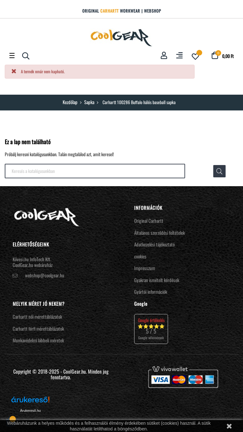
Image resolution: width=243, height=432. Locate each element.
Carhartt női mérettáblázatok (37, 316)
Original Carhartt (148, 220)
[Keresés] (95, 171)
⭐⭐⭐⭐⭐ (151, 328)
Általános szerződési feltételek (159, 232)
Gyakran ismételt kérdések (156, 279)
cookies (140, 256)
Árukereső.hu (30, 410)
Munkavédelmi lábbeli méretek (38, 340)
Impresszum (144, 267)
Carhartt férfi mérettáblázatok (38, 328)
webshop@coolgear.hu (44, 275)
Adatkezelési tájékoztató (154, 244)
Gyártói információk (150, 291)
